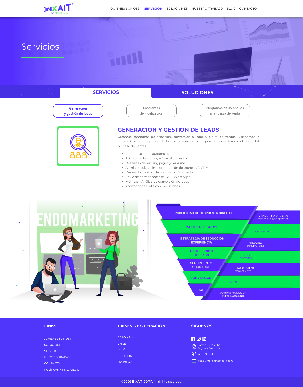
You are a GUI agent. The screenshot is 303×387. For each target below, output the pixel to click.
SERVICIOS (153, 8)
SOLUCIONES (177, 8)
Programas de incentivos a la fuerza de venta (225, 110)
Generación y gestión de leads (78, 111)
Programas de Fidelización (151, 110)
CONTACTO (248, 8)
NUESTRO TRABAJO (207, 8)
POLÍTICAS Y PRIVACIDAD (62, 369)
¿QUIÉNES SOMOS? (124, 8)
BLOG (230, 8)
